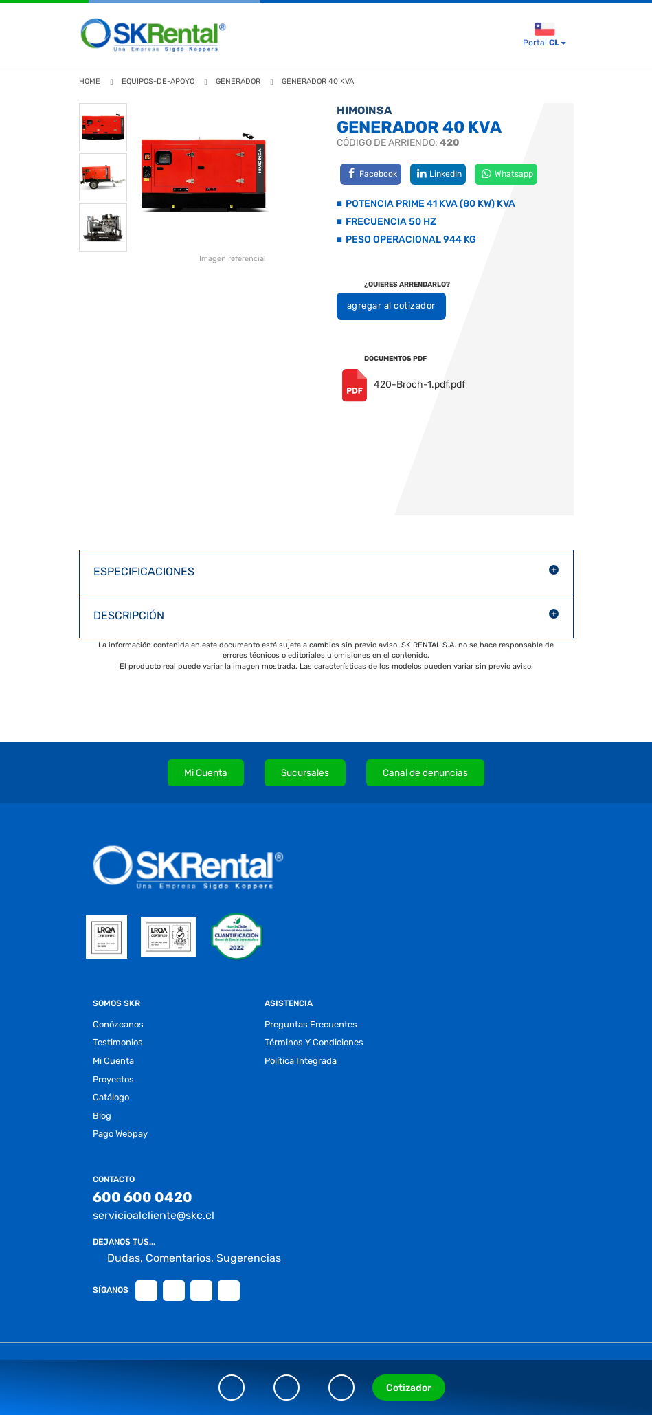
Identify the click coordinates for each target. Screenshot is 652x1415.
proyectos (113, 1079)
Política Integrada (301, 1061)
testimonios (118, 1042)
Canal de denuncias (425, 772)
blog (102, 1116)
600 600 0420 (142, 1197)
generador (238, 81)
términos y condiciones (314, 1042)
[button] (326, 572)
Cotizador (408, 1388)
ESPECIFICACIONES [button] (143, 571)
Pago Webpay (120, 1133)
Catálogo (111, 1097)
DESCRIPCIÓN (128, 615)
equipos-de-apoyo (158, 81)
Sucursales (305, 772)
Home (89, 81)
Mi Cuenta (205, 772)
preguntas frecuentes (311, 1024)
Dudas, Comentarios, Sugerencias (187, 1258)
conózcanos (118, 1024)
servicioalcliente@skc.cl (153, 1215)
